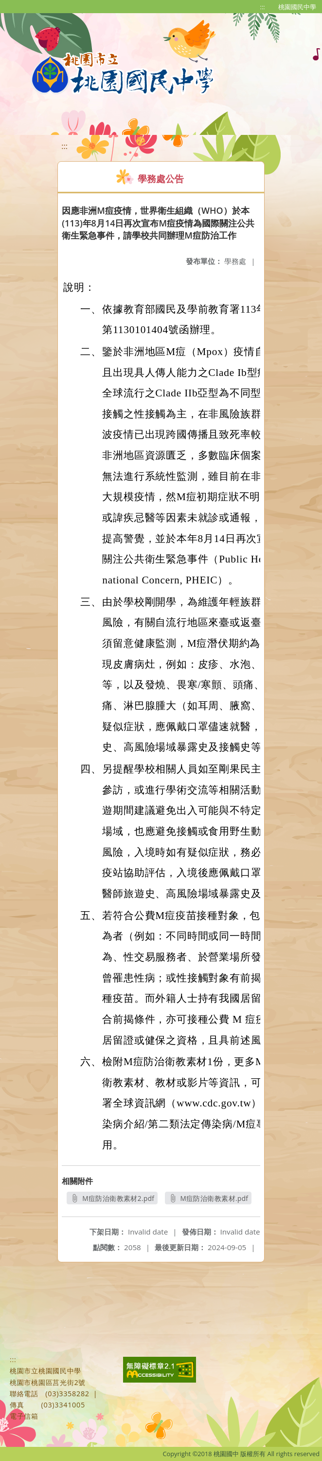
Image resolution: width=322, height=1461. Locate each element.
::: (262, 6)
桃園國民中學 (297, 6)
